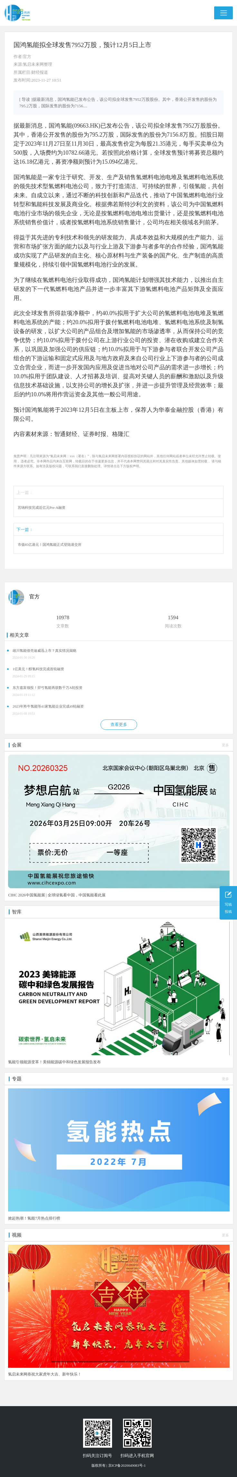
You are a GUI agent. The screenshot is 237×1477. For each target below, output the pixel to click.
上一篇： (24, 492)
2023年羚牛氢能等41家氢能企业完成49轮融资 (48, 706)
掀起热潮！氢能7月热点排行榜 (34, 1218)
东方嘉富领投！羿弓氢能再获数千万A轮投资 (47, 688)
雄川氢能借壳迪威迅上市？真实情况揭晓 (44, 650)
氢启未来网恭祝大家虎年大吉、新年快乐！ (44, 1374)
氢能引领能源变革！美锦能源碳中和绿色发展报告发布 (54, 1062)
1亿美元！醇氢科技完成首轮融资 (38, 669)
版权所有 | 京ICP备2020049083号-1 (118, 1465)
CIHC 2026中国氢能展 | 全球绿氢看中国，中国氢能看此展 (56, 895)
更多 (225, 745)
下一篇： (24, 529)
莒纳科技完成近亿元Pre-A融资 (41, 507)
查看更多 (118, 724)
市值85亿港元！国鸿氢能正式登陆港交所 (49, 544)
